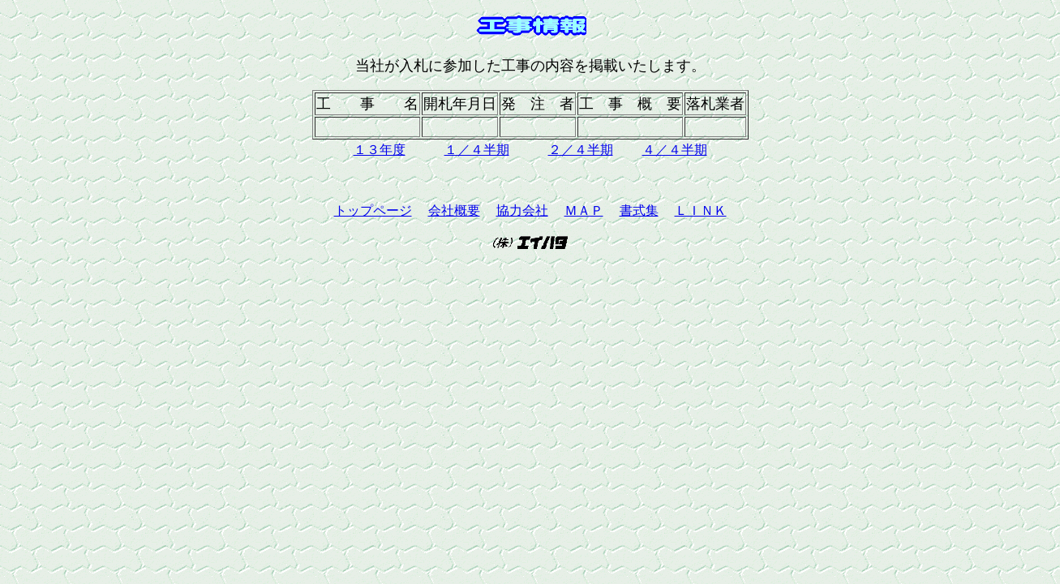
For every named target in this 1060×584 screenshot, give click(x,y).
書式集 (639, 210)
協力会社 (522, 210)
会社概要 (454, 210)
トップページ (373, 210)
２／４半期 (580, 150)
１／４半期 (476, 150)
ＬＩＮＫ (701, 210)
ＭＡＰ (583, 210)
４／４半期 (674, 150)
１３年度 (380, 150)
